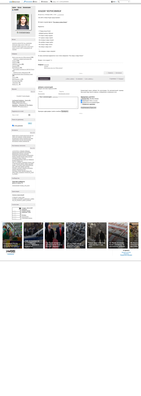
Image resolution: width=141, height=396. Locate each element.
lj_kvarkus (28, 200)
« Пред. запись (70, 78)
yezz (24, 169)
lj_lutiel (23, 200)
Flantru (14, 156)
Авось (54, 1)
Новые (121, 78)
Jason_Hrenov (22, 158)
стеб (21, 48)
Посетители (25, 216)
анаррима (29, 43)
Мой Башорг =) (16, 79)
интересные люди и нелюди (20, 138)
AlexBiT (13, 10)
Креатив (14, 66)
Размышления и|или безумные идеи (22, 74)
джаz (19, 45)
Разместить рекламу (126, 255)
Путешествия (16, 81)
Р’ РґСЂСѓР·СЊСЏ (24, 32)
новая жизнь (24, 46)
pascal (25, 135)
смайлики (55, 97)
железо (29, 137)
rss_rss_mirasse (16, 200)
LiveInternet (15, 2)
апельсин (14, 45)
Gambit (18, 156)
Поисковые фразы (27, 218)
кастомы (30, 138)
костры (21, 140)
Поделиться (119, 72)
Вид (114, 2)
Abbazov (27, 151)
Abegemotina (15, 152)
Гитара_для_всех (25, 185)
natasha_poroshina (27, 168)
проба (28, 46)
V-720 (13, 164)
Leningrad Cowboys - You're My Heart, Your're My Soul (21, 101)
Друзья (19, 7)
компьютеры (15, 140)
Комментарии (27, 7)
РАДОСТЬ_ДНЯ (29, 172)
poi (32, 135)
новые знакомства (24, 141)
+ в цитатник (60, 14)
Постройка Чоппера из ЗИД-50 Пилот (23, 69)
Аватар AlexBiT (22, 21)
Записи (14, 7)
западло (23, 44)
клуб (29, 44)
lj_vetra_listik (20, 197)
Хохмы (14, 61)
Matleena (31, 159)
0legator (22, 151)
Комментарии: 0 (23, 103)
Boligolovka (15, 154)
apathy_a (14, 165)
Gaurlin (23, 156)
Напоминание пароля (63, 93)
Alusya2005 (27, 152)
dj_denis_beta (21, 165)
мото (19, 46)
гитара (24, 137)
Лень (24, 43)
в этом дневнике (18, 125)
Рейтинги (45, 1)
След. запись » (89, 78)
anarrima (14, 43)
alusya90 (30, 164)
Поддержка (112, 2)
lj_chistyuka (26, 199)
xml (16, 137)
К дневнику (79, 78)
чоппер (14, 49)
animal (19, 43)
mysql (21, 135)
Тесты (14, 77)
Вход (36, 1)
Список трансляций (18, 195)
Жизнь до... (15, 84)
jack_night (15, 166)
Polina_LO (20, 161)
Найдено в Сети (16, 64)
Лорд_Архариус (20, 172)
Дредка (24, 171)
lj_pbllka (32, 199)
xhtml (13, 137)
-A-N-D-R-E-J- (16, 151)
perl (28, 135)
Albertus (22, 152)
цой (31, 48)
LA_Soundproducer (17, 159)
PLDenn (14, 161)
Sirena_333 (31, 162)
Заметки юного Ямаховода (20, 72)
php (30, 135)
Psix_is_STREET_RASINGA (20, 162)
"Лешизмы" (15, 82)
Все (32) (32, 132)
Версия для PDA (126, 252)
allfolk (26, 164)
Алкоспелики (16, 185)
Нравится (110, 72)
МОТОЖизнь (15, 67)
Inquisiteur (15, 158)
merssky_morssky (17, 168)
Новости (14, 62)
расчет (31, 46)
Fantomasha (30, 155)
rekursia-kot (20, 169)
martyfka (27, 166)
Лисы (13, 172)
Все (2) (33, 91)
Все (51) (32, 148)
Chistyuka (15, 155)
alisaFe (22, 164)
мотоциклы (15, 141)
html (17, 135)
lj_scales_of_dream (17, 199)
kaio (19, 166)
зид (26, 45)
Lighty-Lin (25, 159)
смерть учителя (16, 48)
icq (22, 43)
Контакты (126, 253)
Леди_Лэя (29, 171)
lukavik (22, 166)
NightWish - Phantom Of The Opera (22, 105)
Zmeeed (18, 164)
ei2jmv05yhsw (29, 165)
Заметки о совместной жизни (21, 59)
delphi (13, 135)
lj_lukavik (14, 197)
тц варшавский (26, 48)
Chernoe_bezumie (24, 154)
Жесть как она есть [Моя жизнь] (21, 57)
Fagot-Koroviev (22, 155)
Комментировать (44, 78)
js (18, 135)
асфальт (20, 137)
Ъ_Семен (15, 174)
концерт (14, 46)
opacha (14, 169)
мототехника (27, 140)
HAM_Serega (28, 156)
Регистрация (29, 1)
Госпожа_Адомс (16, 171)
